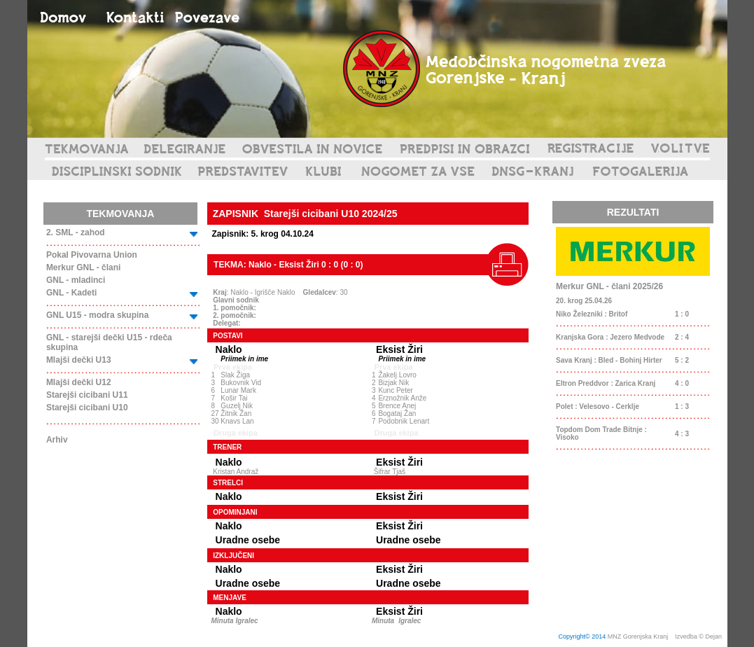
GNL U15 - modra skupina (97, 315)
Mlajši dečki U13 (78, 360)
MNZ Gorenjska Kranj (638, 636)
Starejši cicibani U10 (87, 407)
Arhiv (57, 440)
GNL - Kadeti (71, 293)
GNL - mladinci (75, 280)
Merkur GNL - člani (83, 267)
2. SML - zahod (75, 232)
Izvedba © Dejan (699, 636)
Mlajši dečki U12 (78, 382)
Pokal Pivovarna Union (91, 255)
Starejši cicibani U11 (87, 395)
